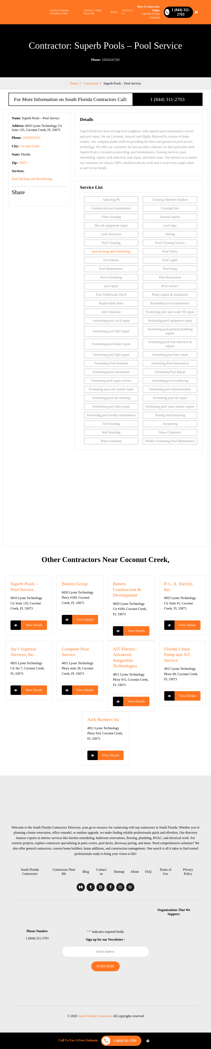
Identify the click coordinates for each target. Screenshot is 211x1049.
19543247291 (105, 59)
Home (74, 83)
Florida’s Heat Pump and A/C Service (177, 654)
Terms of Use (165, 871)
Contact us (127, 12)
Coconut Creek (30, 146)
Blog (114, 12)
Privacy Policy (188, 871)
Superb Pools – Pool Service (122, 83)
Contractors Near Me (92, 12)
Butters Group (75, 583)
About (135, 871)
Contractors (90, 83)
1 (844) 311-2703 (167, 99)
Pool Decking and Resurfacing (32, 179)
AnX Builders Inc (103, 719)
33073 (23, 163)
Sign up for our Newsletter (105, 939)
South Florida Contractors (59, 12)
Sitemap (119, 871)
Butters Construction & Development (127, 589)
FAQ (148, 871)
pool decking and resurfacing (111, 251)
